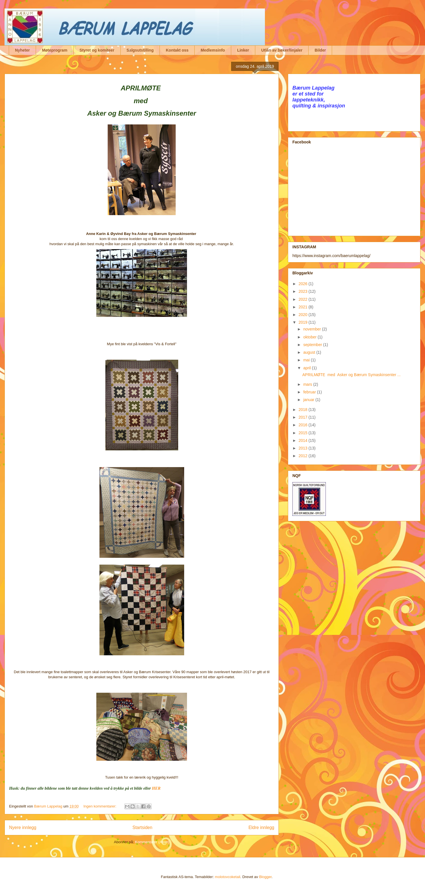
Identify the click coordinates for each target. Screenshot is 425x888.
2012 (304, 455)
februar (310, 392)
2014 (304, 440)
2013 (304, 448)
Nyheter (22, 50)
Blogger (265, 877)
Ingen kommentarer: (100, 806)
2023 (304, 291)
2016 (304, 425)
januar (309, 399)
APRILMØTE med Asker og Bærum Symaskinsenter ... (351, 374)
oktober (310, 337)
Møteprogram (54, 50)
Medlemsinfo (213, 50)
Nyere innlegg (22, 827)
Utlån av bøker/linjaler (282, 50)
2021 (304, 307)
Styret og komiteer (97, 50)
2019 (304, 322)
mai (307, 360)
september (313, 344)
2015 (304, 433)
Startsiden (142, 827)
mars (308, 384)
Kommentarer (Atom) (152, 842)
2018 (304, 409)
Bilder (320, 50)
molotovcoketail (227, 877)
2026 (304, 283)
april (307, 368)
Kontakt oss (177, 50)
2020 (304, 314)
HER (156, 788)
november (312, 329)
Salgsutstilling (140, 50)
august (309, 352)
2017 (304, 417)
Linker (243, 50)
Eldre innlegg (261, 827)
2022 (304, 299)
